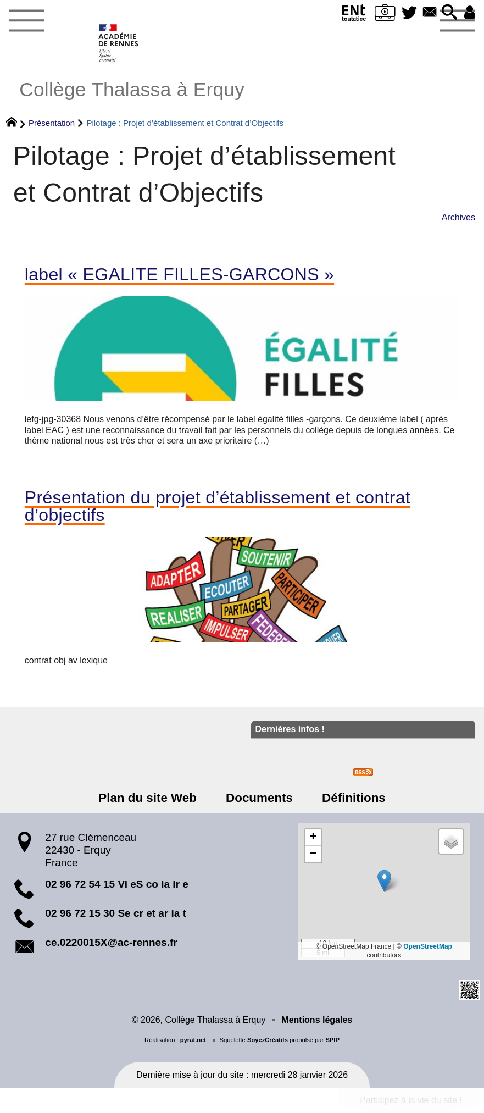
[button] (449, 13)
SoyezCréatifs (267, 1040)
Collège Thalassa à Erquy (131, 89)
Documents (259, 798)
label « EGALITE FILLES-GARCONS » (179, 274)
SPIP (332, 1040)
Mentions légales (316, 1020)
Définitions (353, 798)
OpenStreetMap (427, 946)
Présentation (52, 123)
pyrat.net (193, 1040)
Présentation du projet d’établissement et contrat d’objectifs (217, 506)
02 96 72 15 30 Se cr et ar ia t (115, 913)
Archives (458, 217)
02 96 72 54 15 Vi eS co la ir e (116, 884)
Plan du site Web (148, 798)
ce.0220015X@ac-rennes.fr (111, 942)
